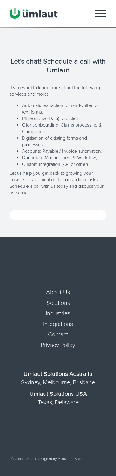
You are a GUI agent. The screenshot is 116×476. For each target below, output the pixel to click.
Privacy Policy (58, 345)
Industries (58, 313)
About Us (58, 292)
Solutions (58, 303)
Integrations (58, 324)
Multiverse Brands (71, 459)
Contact (58, 334)
